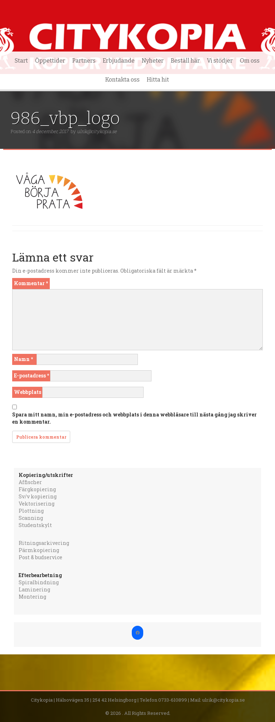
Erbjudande (119, 60)
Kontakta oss (122, 79)
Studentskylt (35, 525)
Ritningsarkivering (44, 543)
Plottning (31, 510)
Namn (23, 359)
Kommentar (31, 283)
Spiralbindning (39, 582)
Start (21, 60)
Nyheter (153, 60)
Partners (84, 60)
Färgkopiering (37, 489)
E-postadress (31, 375)
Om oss (250, 60)
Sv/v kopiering (38, 496)
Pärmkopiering (39, 550)
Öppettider (50, 60)
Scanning (31, 517)
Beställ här (185, 60)
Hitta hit (158, 79)
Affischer (30, 482)
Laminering (34, 589)
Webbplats (27, 392)
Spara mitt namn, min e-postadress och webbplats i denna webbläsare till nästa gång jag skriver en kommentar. (134, 418)
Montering (32, 596)
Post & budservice (40, 557)
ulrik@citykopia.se (97, 131)
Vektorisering (36, 503)
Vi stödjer (220, 60)
